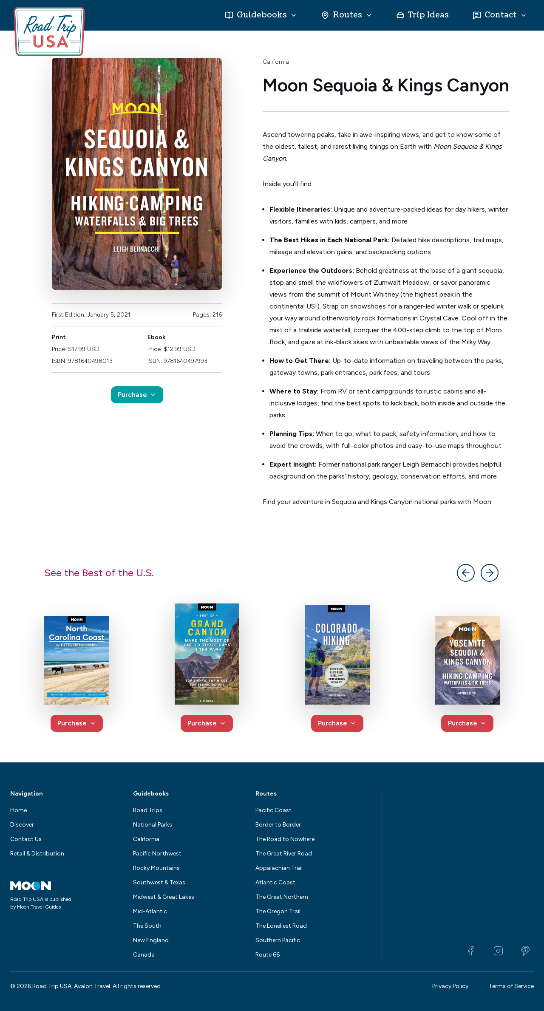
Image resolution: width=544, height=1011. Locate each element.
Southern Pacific (277, 940)
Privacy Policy (450, 986)
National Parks (152, 824)
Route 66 (267, 954)
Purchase (137, 395)
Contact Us (26, 839)
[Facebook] (470, 951)
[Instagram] (498, 951)
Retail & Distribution (37, 853)
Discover (22, 824)
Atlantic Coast (275, 882)
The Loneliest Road (281, 925)
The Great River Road (283, 853)
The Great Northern (281, 897)
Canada (144, 954)
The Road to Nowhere (284, 839)
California (276, 61)
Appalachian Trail (279, 868)
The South (147, 925)
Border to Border (278, 824)
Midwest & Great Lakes (163, 897)
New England (151, 940)
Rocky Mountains (156, 868)
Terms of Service (511, 986)
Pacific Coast (273, 810)
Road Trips (147, 810)
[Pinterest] (525, 951)
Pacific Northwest (157, 853)
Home (18, 810)
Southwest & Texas (159, 882)
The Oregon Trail (277, 911)
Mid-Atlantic (150, 911)
